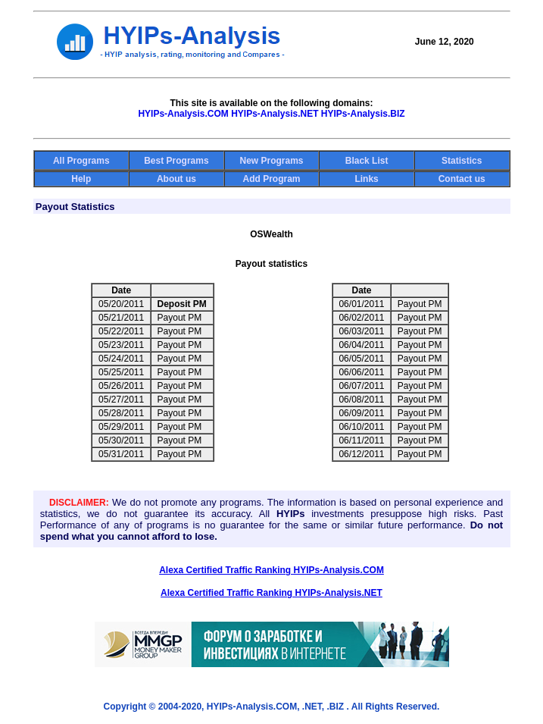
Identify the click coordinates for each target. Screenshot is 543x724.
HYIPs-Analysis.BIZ (363, 113)
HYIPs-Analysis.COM (183, 113)
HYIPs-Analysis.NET (274, 113)
